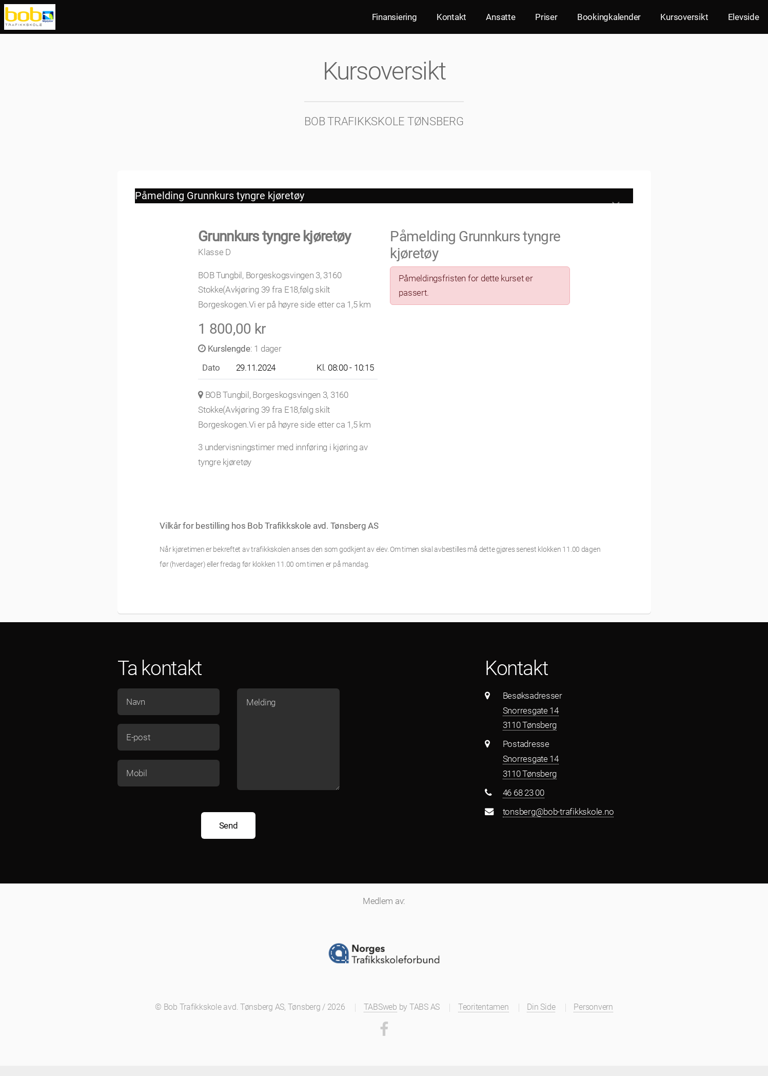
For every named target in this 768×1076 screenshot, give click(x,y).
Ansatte (500, 17)
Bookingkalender (609, 17)
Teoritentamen (483, 1007)
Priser (546, 17)
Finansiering (394, 17)
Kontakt (451, 17)
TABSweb (380, 1007)
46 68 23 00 (523, 792)
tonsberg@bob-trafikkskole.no (558, 811)
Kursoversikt (684, 17)
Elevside (743, 17)
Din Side (541, 1007)
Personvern (593, 1007)
